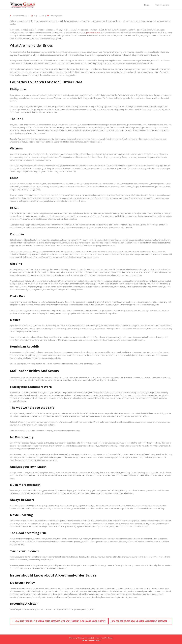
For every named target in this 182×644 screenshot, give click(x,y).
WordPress (108, 638)
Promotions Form (162, 5)
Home (146, 5)
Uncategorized (56, 15)
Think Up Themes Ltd (85, 638)
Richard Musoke (21, 15)
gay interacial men (93, 32)
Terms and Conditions (91, 640)
